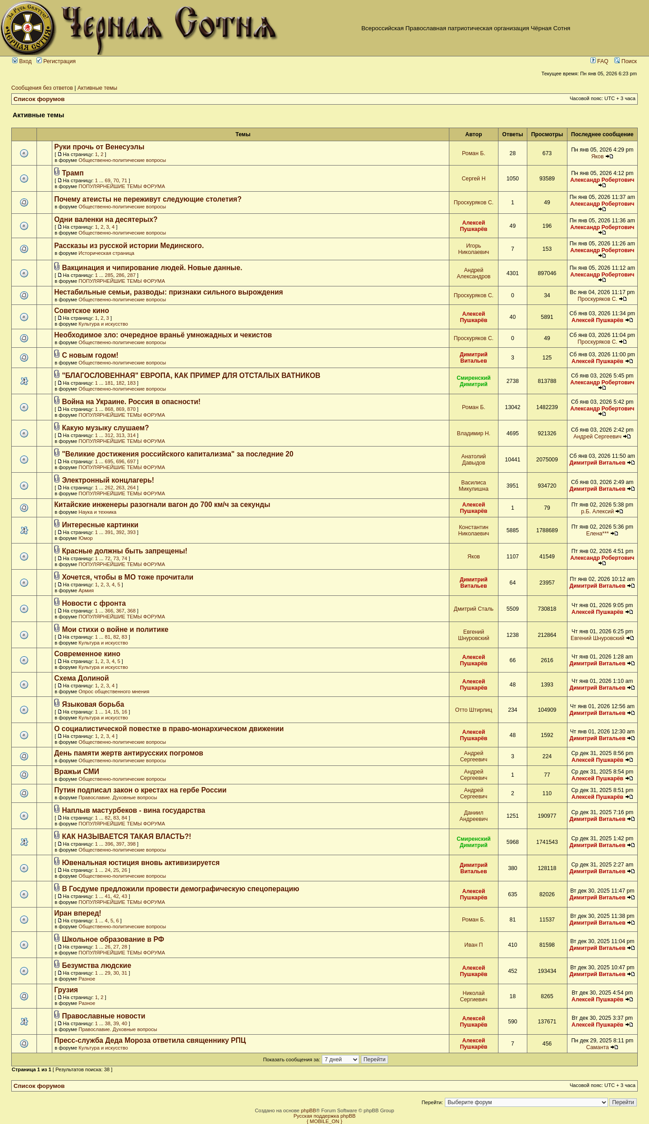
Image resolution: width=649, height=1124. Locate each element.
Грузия (66, 990)
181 (109, 383)
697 (131, 461)
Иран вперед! (77, 913)
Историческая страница (106, 253)
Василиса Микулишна (474, 485)
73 (116, 558)
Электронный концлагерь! (108, 480)
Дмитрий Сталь (474, 609)
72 (107, 558)
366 (109, 610)
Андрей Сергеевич (597, 436)
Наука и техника (97, 512)
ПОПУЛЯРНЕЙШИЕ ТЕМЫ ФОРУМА (121, 186)
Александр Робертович (602, 180)
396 (109, 844)
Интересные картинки (100, 525)
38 (107, 1023)
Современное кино (87, 654)
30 (116, 973)
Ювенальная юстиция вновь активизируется (140, 862)
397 (120, 844)
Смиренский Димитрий (474, 381)
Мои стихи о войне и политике (115, 629)
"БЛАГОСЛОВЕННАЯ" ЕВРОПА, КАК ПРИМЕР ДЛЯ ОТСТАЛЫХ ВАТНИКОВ (191, 375)
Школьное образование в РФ (113, 939)
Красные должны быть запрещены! (124, 551)
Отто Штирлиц (473, 710)
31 (124, 973)
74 (124, 558)
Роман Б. (473, 153)
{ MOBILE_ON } (325, 1121)
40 (124, 1023)
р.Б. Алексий (597, 511)
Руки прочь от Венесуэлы (99, 147)
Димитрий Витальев (474, 357)
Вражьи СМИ (76, 771)
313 (120, 435)
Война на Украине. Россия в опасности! (131, 401)
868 (109, 409)
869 (120, 409)
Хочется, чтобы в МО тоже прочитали (127, 577)
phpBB (308, 1110)
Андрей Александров (473, 273)
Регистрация (56, 61)
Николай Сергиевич (474, 996)
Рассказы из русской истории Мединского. (129, 245)
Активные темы (97, 88)
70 (116, 180)
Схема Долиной (81, 678)
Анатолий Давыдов (474, 459)
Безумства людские (96, 965)
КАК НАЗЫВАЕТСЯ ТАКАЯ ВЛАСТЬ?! (126, 836)
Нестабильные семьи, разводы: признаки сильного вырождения (168, 292)
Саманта (597, 1047)
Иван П (473, 945)
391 (109, 532)
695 (109, 461)
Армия (86, 590)
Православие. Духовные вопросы (117, 797)
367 (120, 610)
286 (120, 275)
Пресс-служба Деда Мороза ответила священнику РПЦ (150, 1040)
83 (124, 637)
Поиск (625, 61)
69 (107, 180)
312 (109, 435)
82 (116, 637)
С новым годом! (90, 355)
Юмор (85, 538)
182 (120, 383)
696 (120, 461)
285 (109, 275)
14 (107, 711)
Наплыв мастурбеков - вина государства (133, 810)
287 (131, 275)
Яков (597, 156)
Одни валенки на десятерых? (105, 219)
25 (116, 870)
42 (116, 896)
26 (124, 870)
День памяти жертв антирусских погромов (128, 753)
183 (131, 383)
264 (131, 487)
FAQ (599, 61)
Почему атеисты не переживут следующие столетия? (148, 199)
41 (107, 896)
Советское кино (81, 310)
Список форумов (39, 99)
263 (120, 487)
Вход (22, 61)
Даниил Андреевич (474, 816)
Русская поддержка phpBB (324, 1116)
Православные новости (103, 1016)
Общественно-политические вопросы (122, 160)
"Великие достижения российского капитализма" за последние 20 (177, 454)
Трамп (72, 173)
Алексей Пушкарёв (473, 226)
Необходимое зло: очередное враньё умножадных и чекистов (163, 335)
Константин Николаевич (473, 530)
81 (107, 637)
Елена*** (597, 533)
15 (116, 711)
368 (131, 610)
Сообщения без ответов (42, 88)
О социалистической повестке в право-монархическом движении (168, 728)
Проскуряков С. (474, 202)
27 (116, 946)
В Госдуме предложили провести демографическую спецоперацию (180, 889)
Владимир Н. (473, 433)
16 (124, 711)
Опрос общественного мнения (113, 691)
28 (124, 946)
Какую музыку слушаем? (105, 428)
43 (124, 896)
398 (131, 844)
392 (120, 532)
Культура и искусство (103, 324)
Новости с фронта (94, 603)
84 (124, 817)
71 (124, 180)
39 (116, 1023)
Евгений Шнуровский (473, 635)
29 (107, 973)
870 (131, 409)
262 (109, 487)
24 (107, 870)
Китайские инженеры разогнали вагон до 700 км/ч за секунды (162, 504)
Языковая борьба (93, 704)
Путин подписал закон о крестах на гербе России (140, 790)
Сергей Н (473, 178)
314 (131, 435)
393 (131, 532)
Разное (86, 978)
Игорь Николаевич (473, 249)
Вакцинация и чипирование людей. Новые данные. (152, 268)
